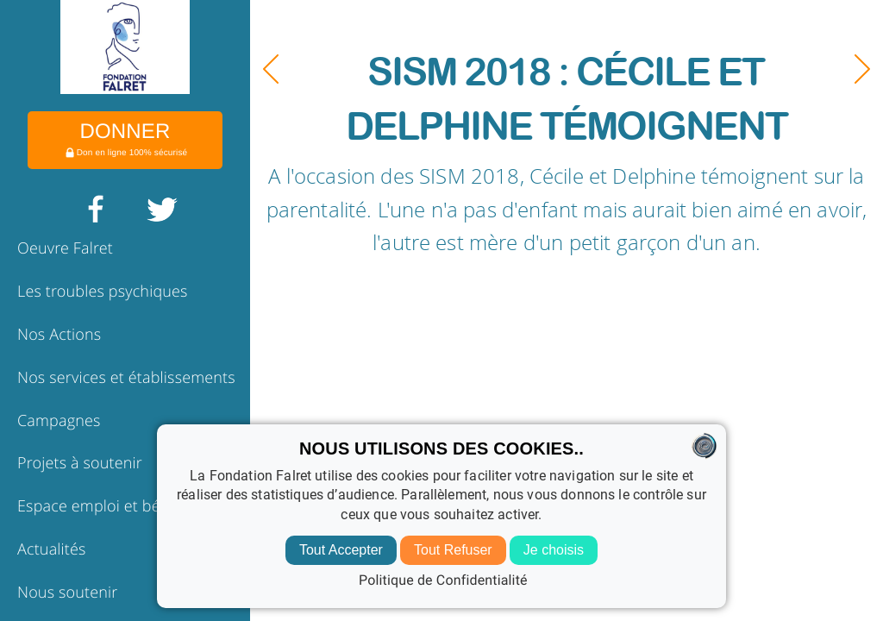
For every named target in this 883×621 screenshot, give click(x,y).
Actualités (51, 549)
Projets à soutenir (79, 463)
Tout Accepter (341, 550)
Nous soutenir (67, 592)
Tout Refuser (453, 550)
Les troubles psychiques (102, 291)
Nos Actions (59, 334)
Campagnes (59, 421)
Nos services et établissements (126, 377)
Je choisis (553, 550)
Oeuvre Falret (65, 248)
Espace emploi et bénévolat (114, 506)
